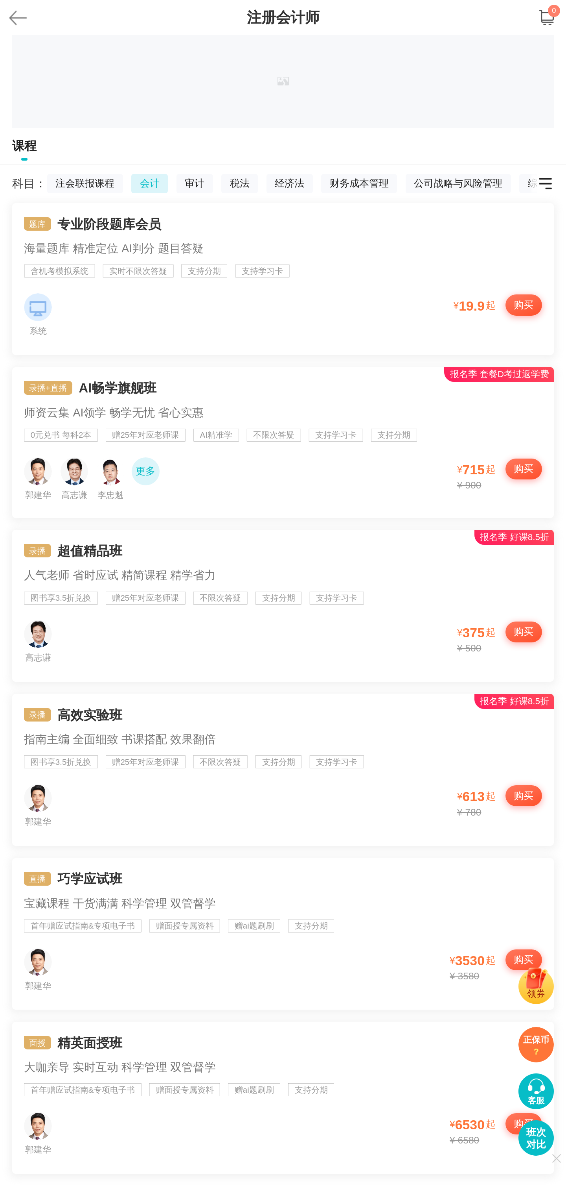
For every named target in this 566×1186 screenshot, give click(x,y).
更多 (145, 471)
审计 (194, 183)
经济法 (289, 183)
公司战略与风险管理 (458, 183)
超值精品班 (283, 606)
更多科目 (545, 183)
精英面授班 (283, 1098)
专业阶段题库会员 (283, 279)
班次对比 (536, 1138)
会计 (150, 183)
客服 (536, 1100)
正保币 (536, 1046)
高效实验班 (283, 770)
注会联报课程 (84, 183)
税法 (240, 183)
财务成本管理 (359, 183)
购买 (523, 305)
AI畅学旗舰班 (283, 442)
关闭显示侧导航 (556, 1158)
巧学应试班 (283, 934)
